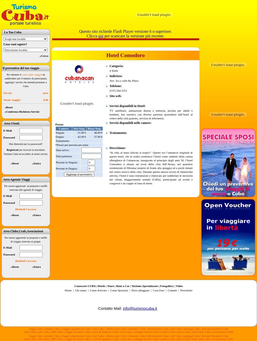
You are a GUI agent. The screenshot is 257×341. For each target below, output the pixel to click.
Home (68, 290)
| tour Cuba (97, 328)
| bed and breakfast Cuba (215, 328)
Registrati (12, 149)
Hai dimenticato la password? (25, 143)
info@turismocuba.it (140, 308)
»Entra (36, 163)
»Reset (8, 107)
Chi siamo (81, 290)
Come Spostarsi (119, 290)
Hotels (101, 285)
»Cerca (44, 55)
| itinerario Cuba (136, 328)
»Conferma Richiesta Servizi (21, 111)
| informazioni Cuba (157, 328)
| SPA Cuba (56, 331)
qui (100, 36)
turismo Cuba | (53, 328)
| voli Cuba (175, 328)
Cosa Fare (158, 290)
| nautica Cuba (167, 331)
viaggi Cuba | (36, 328)
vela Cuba (126, 331)
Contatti (172, 290)
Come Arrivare (99, 290)
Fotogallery (167, 285)
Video (179, 285)
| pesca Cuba (183, 331)
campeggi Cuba (191, 328)
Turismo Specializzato (144, 285)
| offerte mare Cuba (115, 328)
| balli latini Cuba (201, 331)
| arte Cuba (43, 331)
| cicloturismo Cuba (222, 331)
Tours (110, 285)
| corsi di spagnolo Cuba (104, 331)
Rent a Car (123, 285)
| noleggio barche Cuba (145, 331)
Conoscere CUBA (85, 285)
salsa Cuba (30, 331)
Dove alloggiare (140, 290)
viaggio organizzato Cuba (76, 328)
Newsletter (185, 290)
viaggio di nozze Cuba (77, 331)
